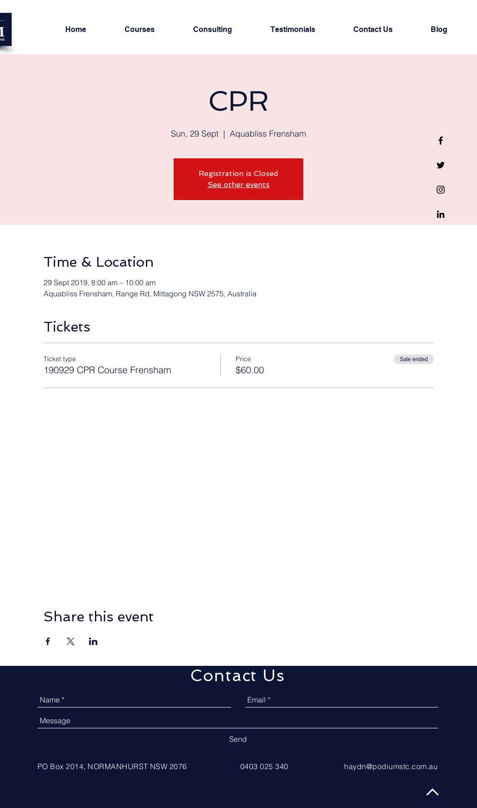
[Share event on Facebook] (48, 641)
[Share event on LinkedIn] (93, 641)
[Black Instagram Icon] (440, 189)
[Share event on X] (70, 641)
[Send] (238, 739)
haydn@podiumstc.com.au (391, 766)
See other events (238, 184)
